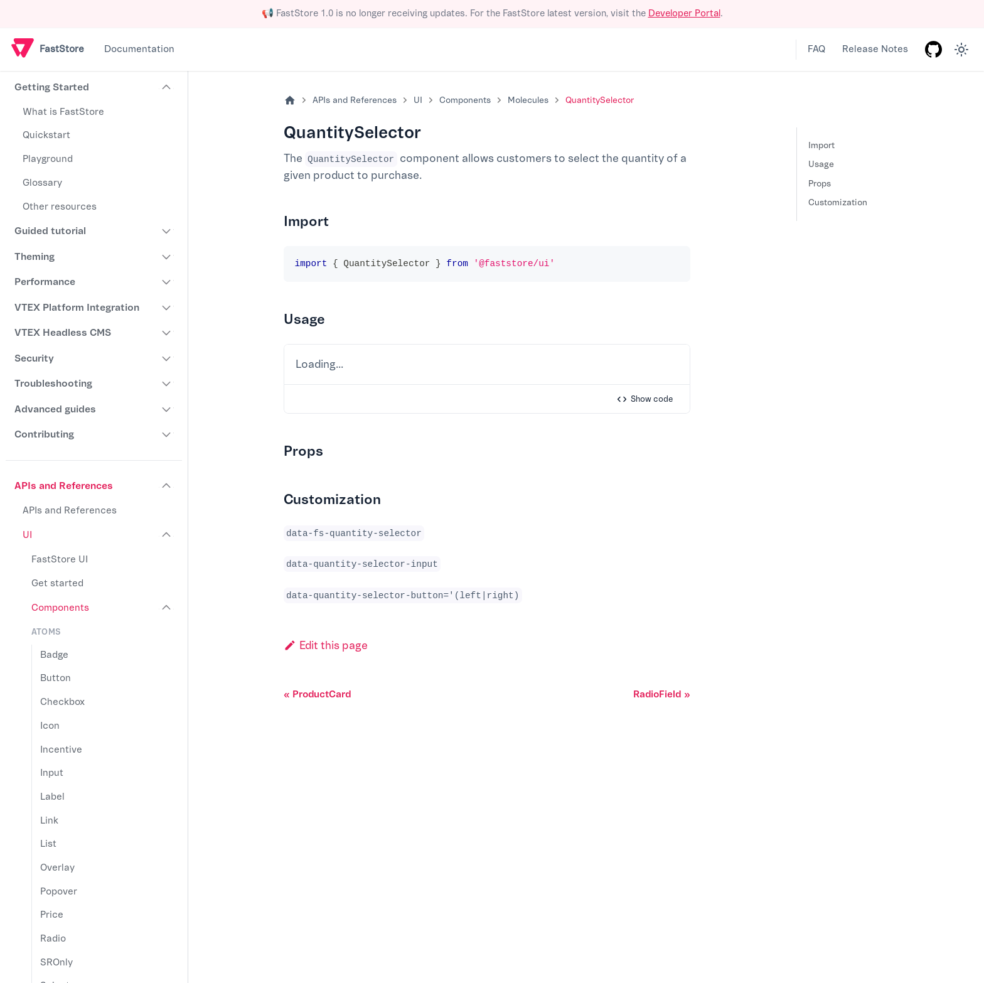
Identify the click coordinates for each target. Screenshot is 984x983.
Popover (58, 892)
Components (60, 608)
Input (51, 773)
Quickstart (46, 135)
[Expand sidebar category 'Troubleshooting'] (167, 383)
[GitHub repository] (933, 49)
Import (821, 145)
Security (34, 358)
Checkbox (62, 702)
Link (49, 821)
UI (27, 535)
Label (52, 797)
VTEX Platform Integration (76, 307)
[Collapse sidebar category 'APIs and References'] (167, 486)
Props (819, 183)
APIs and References (63, 486)
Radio (53, 939)
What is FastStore (63, 112)
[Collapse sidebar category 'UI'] (167, 535)
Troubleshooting (53, 383)
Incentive (61, 750)
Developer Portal (684, 13)
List (48, 844)
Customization (837, 202)
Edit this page (326, 645)
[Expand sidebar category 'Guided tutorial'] (167, 231)
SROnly (56, 963)
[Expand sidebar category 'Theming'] (167, 256)
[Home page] (290, 101)
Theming (34, 256)
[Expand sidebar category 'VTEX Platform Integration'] (167, 307)
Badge (54, 655)
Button (55, 678)
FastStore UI (59, 560)
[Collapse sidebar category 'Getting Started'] (167, 88)
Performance (44, 282)
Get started (57, 583)
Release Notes (875, 49)
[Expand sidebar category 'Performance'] (167, 282)
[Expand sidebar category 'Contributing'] (167, 434)
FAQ (816, 49)
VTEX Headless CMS (62, 332)
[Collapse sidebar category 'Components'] (167, 608)
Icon (50, 726)
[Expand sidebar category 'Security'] (167, 358)
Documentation (139, 49)
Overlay (57, 868)
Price (51, 915)
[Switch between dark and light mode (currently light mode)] (961, 49)
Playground (48, 159)
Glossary (42, 183)
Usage (821, 164)
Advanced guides (55, 409)
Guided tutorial (50, 231)
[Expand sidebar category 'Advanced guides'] (167, 409)
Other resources (60, 207)
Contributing (44, 434)
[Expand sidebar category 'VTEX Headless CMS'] (167, 332)
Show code (644, 399)
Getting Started (51, 87)
